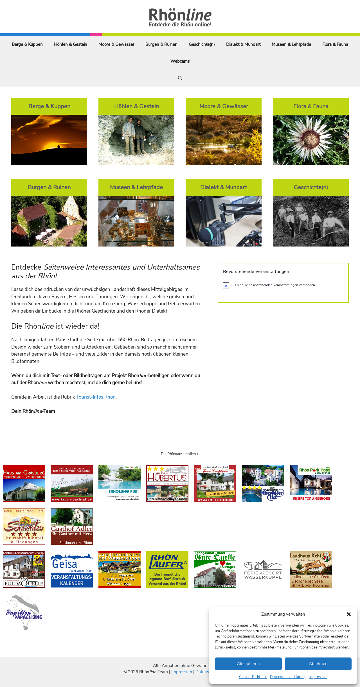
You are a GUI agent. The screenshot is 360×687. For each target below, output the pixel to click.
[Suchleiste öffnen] (180, 78)
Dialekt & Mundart (243, 44)
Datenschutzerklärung (288, 676)
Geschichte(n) (202, 44)
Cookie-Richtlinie (253, 676)
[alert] (283, 285)
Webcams (180, 61)
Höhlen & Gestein (70, 44)
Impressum (318, 676)
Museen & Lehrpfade (291, 44)
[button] (349, 614)
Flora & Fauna (335, 44)
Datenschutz (207, 672)
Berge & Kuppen (27, 44)
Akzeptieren (248, 663)
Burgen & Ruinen (161, 44)
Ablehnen (318, 663)
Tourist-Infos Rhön (96, 397)
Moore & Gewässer (116, 44)
